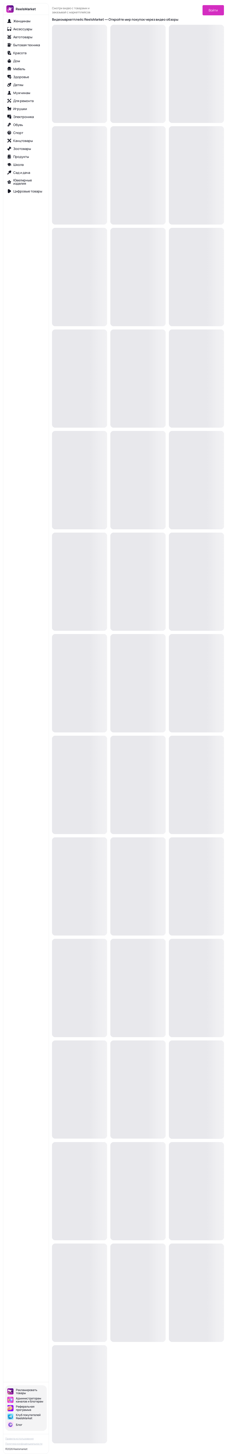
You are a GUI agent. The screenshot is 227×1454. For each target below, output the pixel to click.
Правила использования (19, 1438)
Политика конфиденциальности (23, 1443)
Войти (213, 10)
